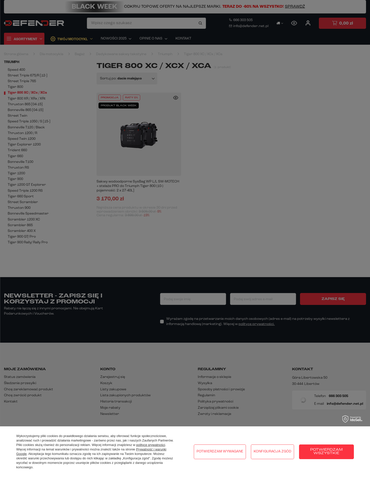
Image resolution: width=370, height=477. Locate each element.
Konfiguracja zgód (272, 451)
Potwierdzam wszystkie (326, 451)
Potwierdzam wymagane (220, 451)
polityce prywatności (150, 445)
